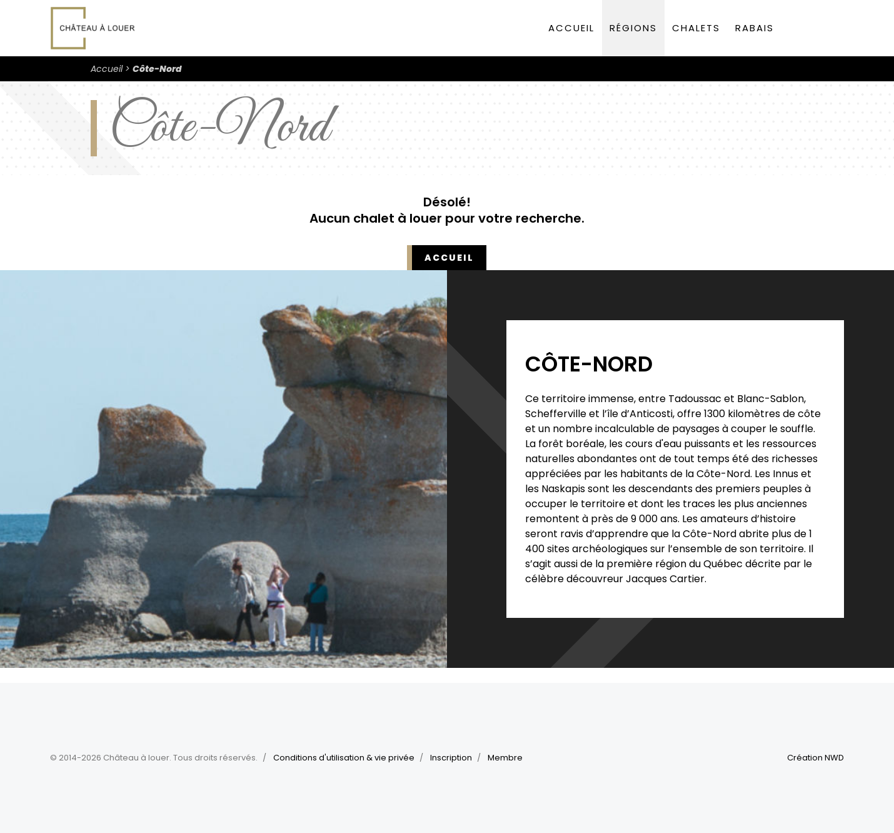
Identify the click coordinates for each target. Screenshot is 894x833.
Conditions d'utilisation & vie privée (343, 758)
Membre (505, 758)
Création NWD (815, 758)
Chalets (696, 27)
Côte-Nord (157, 69)
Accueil (571, 27)
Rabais (754, 27)
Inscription (451, 758)
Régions (633, 27)
